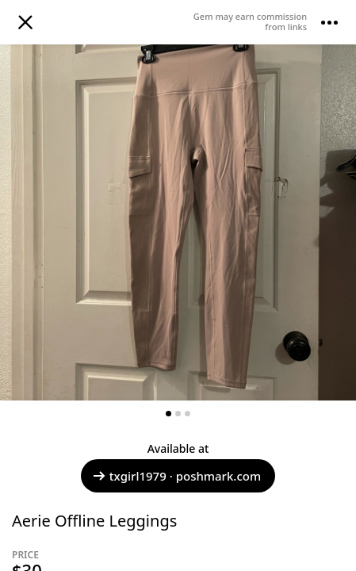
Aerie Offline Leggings (94, 520)
